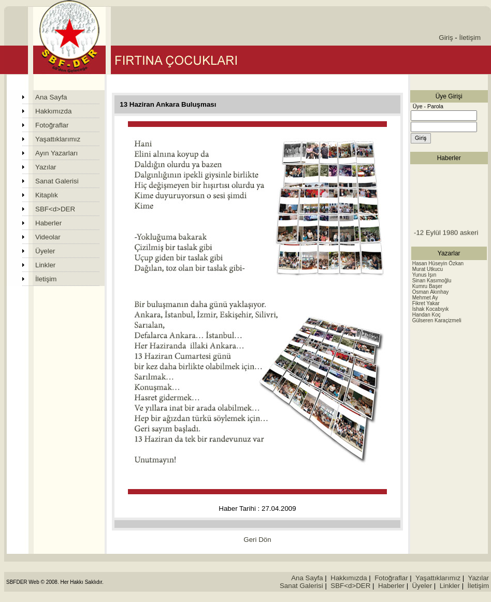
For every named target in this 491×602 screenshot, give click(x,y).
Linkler (45, 265)
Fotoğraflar (51, 125)
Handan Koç (426, 315)
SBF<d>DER (55, 209)
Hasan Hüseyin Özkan (438, 263)
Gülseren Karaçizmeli (436, 320)
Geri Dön (257, 539)
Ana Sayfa (51, 97)
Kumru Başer (427, 286)
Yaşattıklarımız (57, 139)
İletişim (470, 37)
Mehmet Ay (425, 297)
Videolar (48, 237)
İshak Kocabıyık (430, 309)
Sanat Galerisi (57, 181)
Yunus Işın (424, 275)
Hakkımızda (53, 111)
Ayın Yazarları (56, 153)
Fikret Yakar (426, 303)
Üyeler (45, 251)
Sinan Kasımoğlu (432, 280)
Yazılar (45, 167)
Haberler (48, 223)
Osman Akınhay (430, 292)
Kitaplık (46, 195)
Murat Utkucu (427, 269)
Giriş (446, 37)
